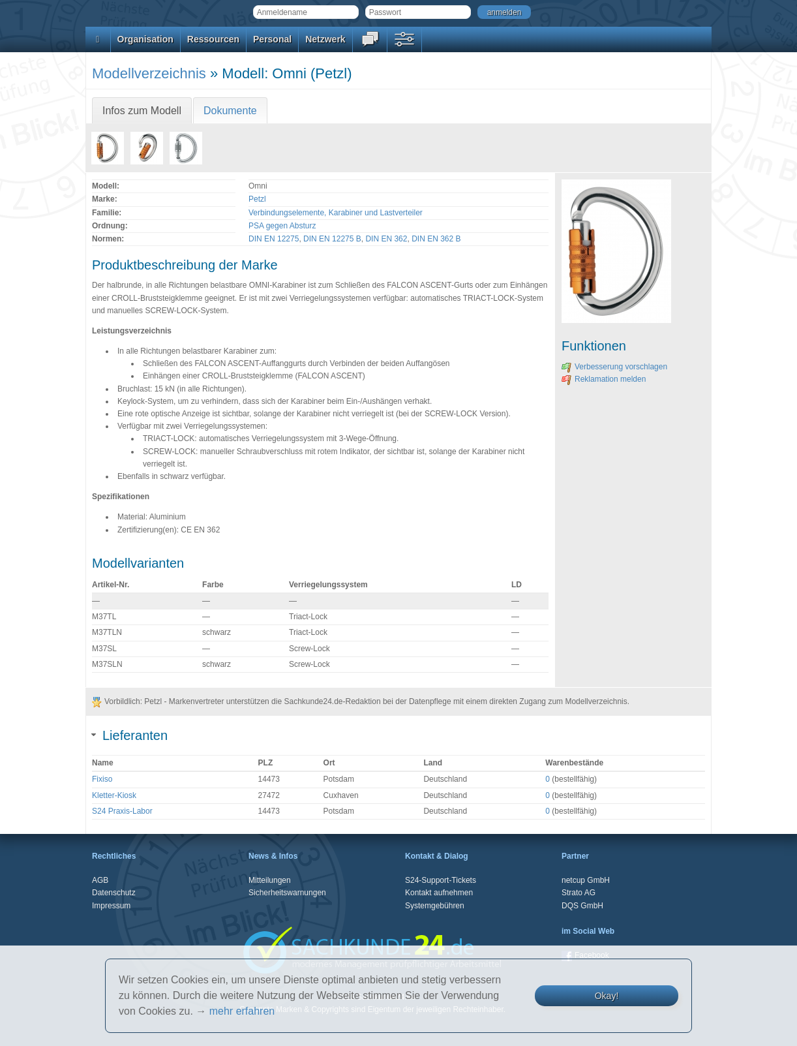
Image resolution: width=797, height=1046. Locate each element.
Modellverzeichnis (149, 73)
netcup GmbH (586, 880)
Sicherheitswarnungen (287, 892)
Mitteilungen (269, 880)
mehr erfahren (242, 1011)
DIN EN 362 (386, 238)
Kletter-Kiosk (114, 795)
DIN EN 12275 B (332, 238)
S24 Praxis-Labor (122, 811)
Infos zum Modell (141, 110)
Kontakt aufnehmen (439, 892)
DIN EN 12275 (273, 238)
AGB (100, 880)
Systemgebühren (434, 905)
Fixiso (102, 779)
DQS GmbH (582, 905)
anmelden (504, 12)
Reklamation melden (604, 379)
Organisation (145, 39)
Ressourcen (213, 39)
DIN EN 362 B (436, 238)
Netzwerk (325, 39)
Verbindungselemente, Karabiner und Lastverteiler (335, 212)
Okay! (607, 996)
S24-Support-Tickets (440, 880)
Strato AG (578, 892)
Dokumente (230, 110)
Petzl (257, 199)
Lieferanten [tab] (130, 735)
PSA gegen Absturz (282, 225)
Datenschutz (114, 892)
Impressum (111, 905)
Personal (272, 39)
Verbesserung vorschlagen (614, 366)
